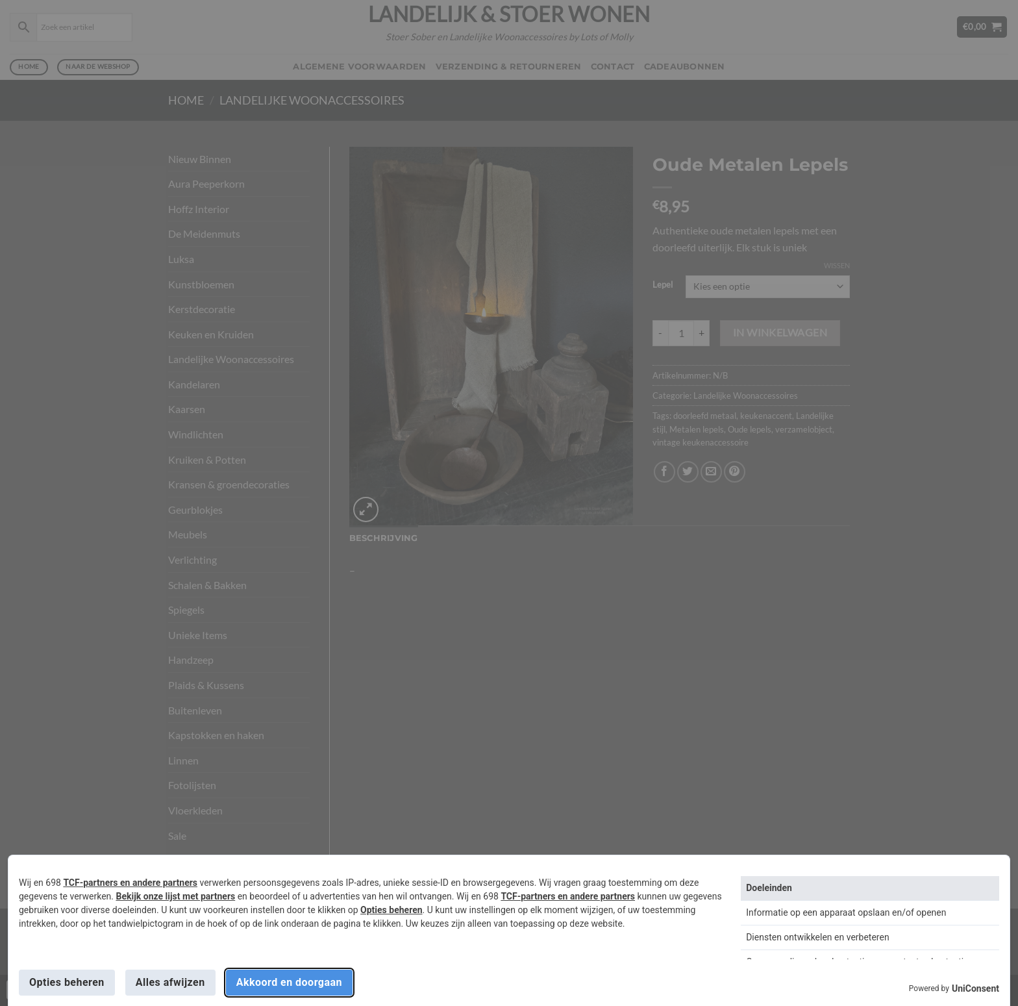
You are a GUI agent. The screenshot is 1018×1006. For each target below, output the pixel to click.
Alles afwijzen (170, 982)
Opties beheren (391, 910)
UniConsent (975, 988)
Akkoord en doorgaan (289, 982)
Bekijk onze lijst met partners (175, 896)
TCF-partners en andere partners (130, 882)
